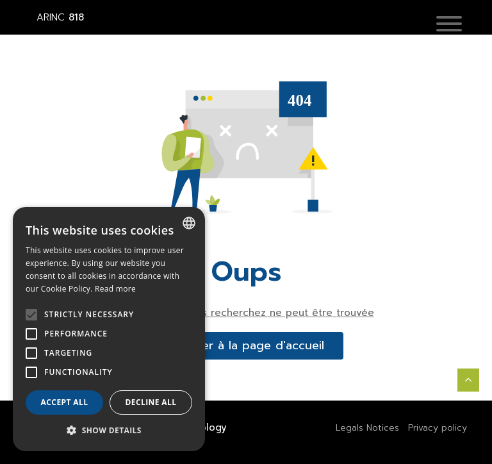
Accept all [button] (64, 402)
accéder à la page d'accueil (246, 345)
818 (60, 17)
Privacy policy (437, 428)
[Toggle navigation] (459, 25)
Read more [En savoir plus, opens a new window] (115, 288)
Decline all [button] (151, 402)
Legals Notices (367, 428)
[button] (449, 25)
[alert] (109, 329)
